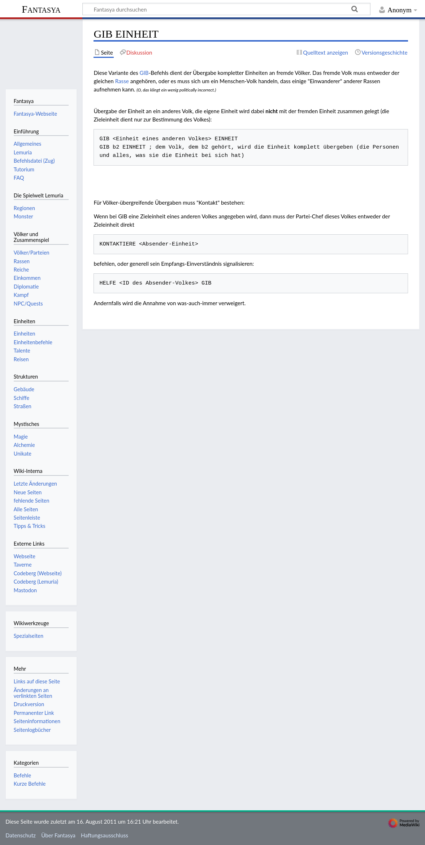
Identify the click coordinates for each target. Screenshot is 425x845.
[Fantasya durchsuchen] (226, 9)
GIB (143, 72)
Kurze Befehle (30, 784)
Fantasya (41, 9)
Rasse (122, 81)
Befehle (22, 775)
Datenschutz (20, 835)
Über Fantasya (58, 835)
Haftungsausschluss (104, 835)
